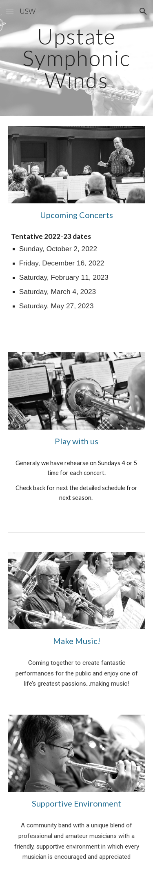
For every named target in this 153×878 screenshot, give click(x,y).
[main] (77, 58)
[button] (10, 11)
